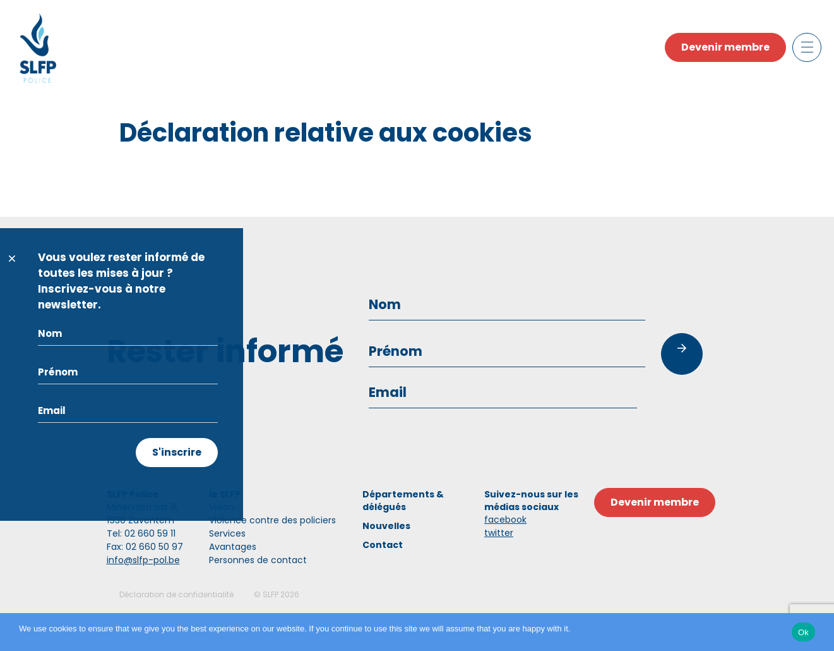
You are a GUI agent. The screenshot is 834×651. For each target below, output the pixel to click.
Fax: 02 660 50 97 (145, 546)
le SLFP (225, 494)
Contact (382, 544)
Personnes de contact (258, 560)
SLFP (270, 594)
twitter (498, 532)
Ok (803, 632)
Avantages (232, 546)
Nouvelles (386, 526)
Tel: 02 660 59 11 (141, 533)
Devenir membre (725, 47)
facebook (505, 519)
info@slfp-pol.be (143, 560)
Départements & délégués (403, 500)
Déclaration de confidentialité (176, 594)
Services (227, 533)
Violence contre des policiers (272, 520)
